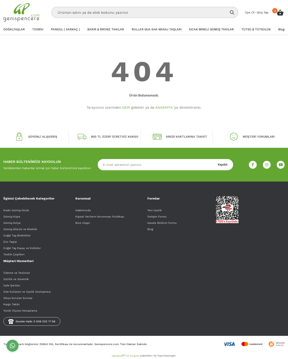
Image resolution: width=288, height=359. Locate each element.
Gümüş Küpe (11, 216)
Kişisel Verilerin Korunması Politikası (99, 216)
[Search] (144, 12)
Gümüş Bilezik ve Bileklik (20, 229)
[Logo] (21, 12)
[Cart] (280, 12)
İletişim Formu (156, 216)
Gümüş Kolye (12, 222)
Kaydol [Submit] (222, 164)
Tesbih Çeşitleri (14, 254)
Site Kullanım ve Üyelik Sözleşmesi (27, 291)
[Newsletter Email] (165, 164)
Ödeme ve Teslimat (16, 272)
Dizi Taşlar (10, 241)
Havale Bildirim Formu (162, 222)
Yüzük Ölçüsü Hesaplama (20, 310)
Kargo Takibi (11, 304)
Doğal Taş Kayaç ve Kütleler (22, 248)
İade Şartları (11, 285)
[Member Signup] (249, 12)
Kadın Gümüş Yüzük (16, 210)
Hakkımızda (83, 210)
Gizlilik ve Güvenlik (16, 279)
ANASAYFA (163, 107)
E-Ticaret (133, 355)
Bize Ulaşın (82, 222)
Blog (150, 229)
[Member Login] (262, 12)
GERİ (126, 107)
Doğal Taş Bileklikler (17, 235)
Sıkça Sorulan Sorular (18, 298)
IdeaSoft (118, 356)
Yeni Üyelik (154, 210)
